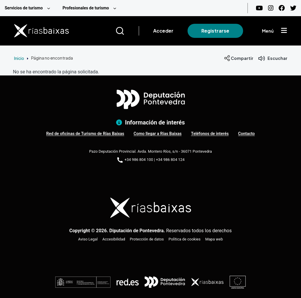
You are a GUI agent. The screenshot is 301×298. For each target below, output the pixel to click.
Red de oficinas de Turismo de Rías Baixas (85, 133)
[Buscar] (127, 31)
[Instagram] (270, 8)
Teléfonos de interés (210, 133)
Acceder (163, 31)
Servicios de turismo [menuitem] (24, 8)
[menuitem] (29, 8)
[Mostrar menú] (284, 31)
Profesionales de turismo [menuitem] (86, 8)
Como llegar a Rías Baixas (158, 133)
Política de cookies (184, 239)
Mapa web (214, 239)
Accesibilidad (113, 239)
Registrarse (215, 31)
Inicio (19, 58)
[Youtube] (259, 8)
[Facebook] (282, 8)
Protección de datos (147, 239)
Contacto (246, 133)
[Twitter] (293, 8)
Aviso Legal (88, 239)
